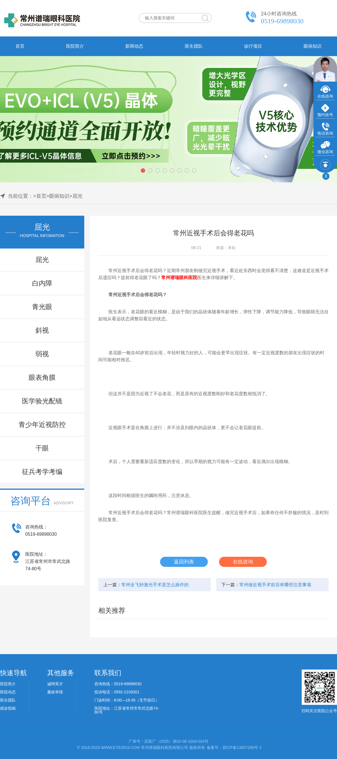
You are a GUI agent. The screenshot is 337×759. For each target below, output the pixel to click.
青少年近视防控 (42, 424)
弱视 (42, 354)
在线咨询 (243, 562)
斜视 (42, 330)
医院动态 (8, 692)
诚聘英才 (55, 684)
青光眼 (42, 307)
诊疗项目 (253, 46)
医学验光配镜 (42, 401)
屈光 (77, 196)
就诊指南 (8, 708)
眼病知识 (313, 46)
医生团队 (194, 46)
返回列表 (184, 562)
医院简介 (75, 46)
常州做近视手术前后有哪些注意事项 (275, 584)
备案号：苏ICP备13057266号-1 (234, 747)
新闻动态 (134, 46)
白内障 (42, 283)
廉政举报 (55, 692)
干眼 (42, 448)
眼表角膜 (42, 377)
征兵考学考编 (42, 471)
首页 (19, 46)
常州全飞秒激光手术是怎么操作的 (155, 584)
